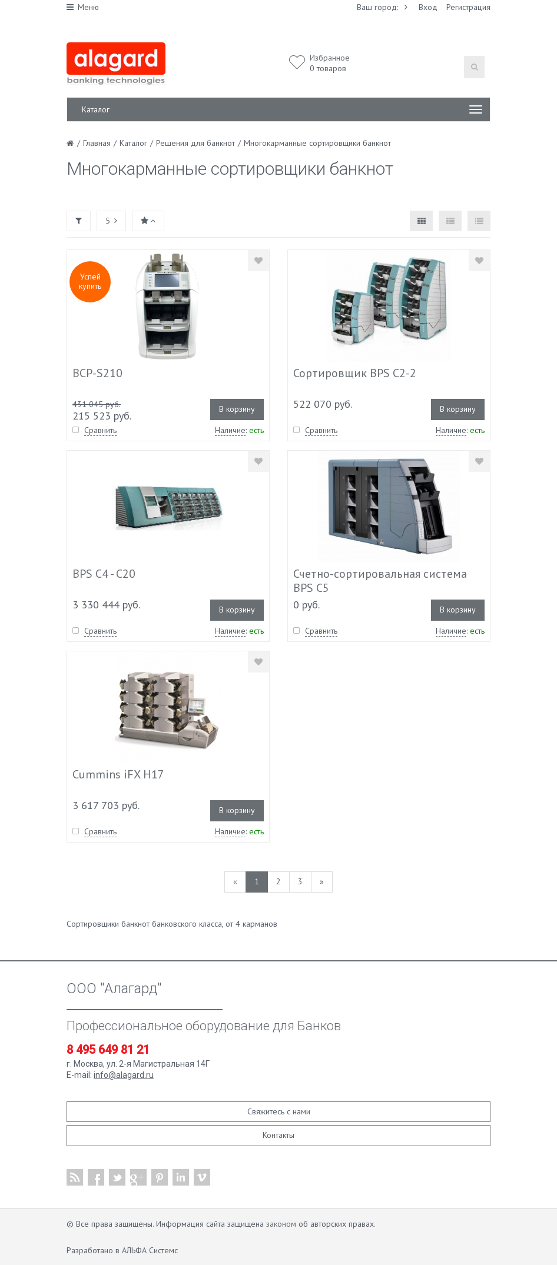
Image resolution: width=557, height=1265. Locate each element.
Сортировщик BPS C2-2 (354, 373)
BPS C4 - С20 (103, 573)
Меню (83, 7)
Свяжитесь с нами (278, 1111)
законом (281, 1224)
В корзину (237, 409)
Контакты (278, 1135)
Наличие (230, 430)
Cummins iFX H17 (118, 774)
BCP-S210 (97, 373)
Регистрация (468, 7)
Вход (428, 7)
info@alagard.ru (124, 1075)
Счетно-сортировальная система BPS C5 (380, 580)
